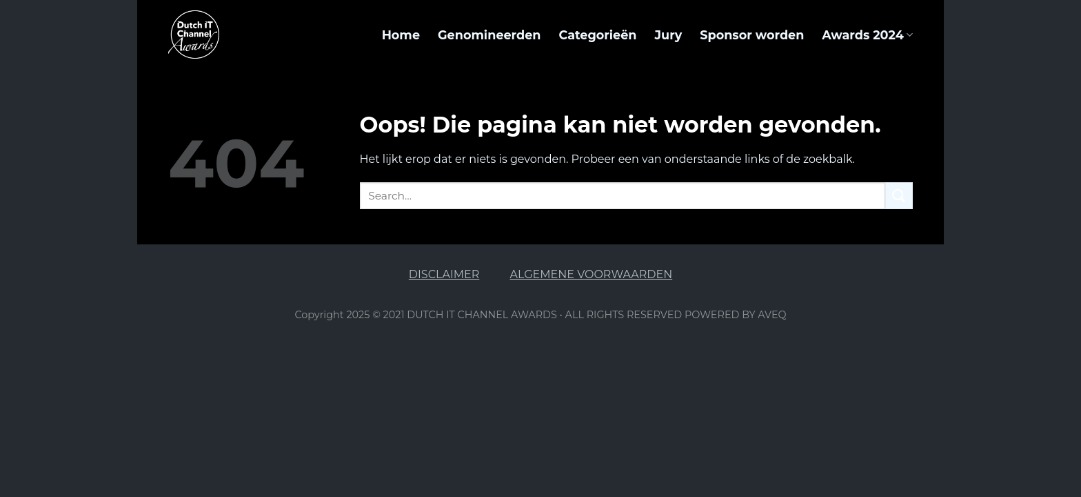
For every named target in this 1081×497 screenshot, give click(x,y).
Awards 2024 (867, 35)
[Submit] (899, 195)
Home (401, 35)
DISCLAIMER (444, 274)
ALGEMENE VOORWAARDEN (591, 274)
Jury (668, 35)
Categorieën (597, 35)
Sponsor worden (752, 35)
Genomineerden (489, 35)
